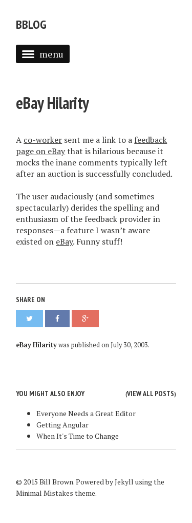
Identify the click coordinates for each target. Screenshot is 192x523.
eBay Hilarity (52, 103)
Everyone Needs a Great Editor (86, 413)
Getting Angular (62, 424)
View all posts (150, 393)
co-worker (43, 139)
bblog (31, 24)
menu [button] (42, 54)
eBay (64, 241)
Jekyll (124, 482)
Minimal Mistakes (44, 493)
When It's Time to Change (77, 436)
